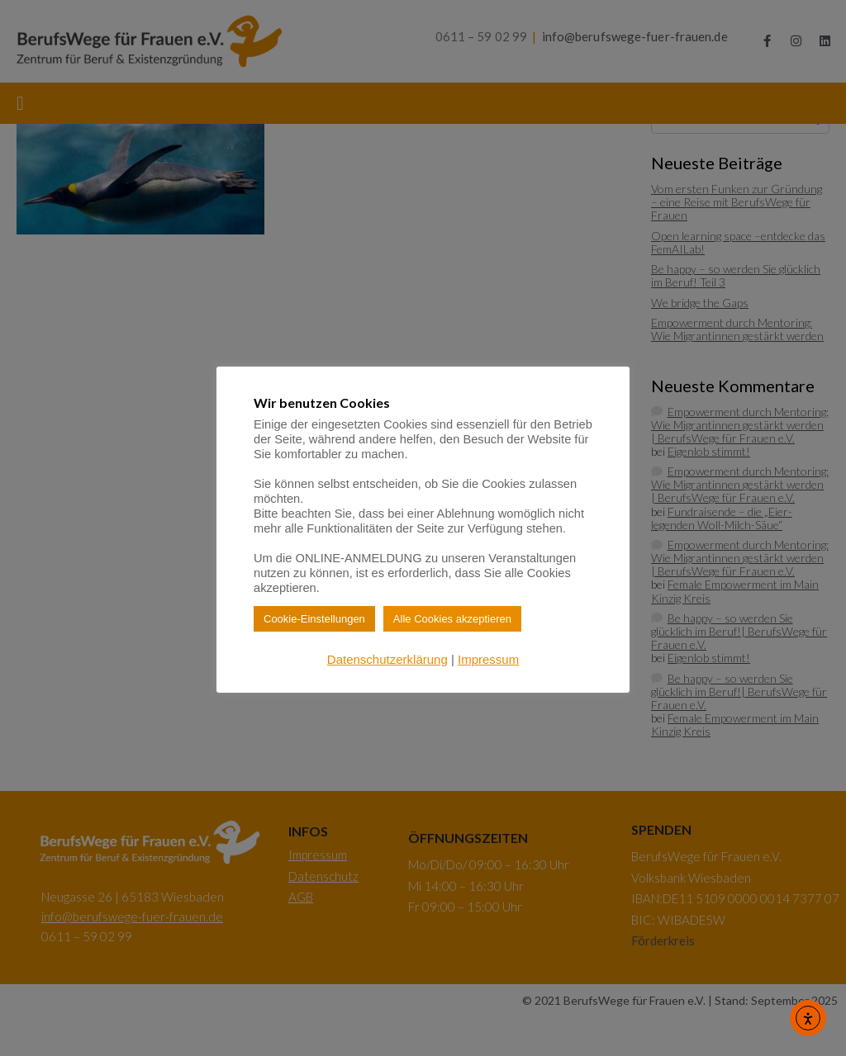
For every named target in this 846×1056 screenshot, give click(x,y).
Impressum (488, 659)
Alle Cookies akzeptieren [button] (452, 619)
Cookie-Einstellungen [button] (314, 619)
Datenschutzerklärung (387, 659)
